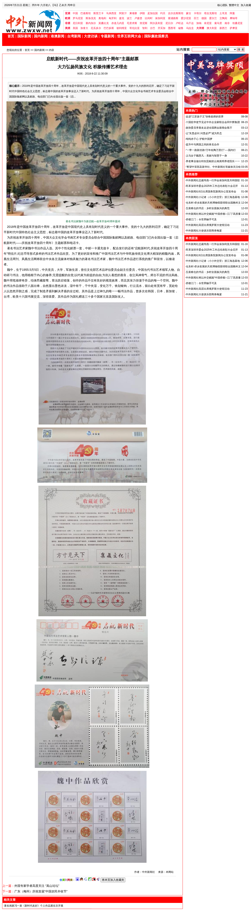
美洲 (67, 28)
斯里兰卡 (98, 13)
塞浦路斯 (173, 18)
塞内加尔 (91, 23)
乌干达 (190, 23)
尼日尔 (169, 23)
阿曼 (232, 13)
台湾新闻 (74, 36)
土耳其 (223, 13)
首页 (11, 36)
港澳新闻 (57, 36)
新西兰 (223, 28)
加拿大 (84, 28)
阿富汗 (123, 13)
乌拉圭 (190, 28)
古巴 (152, 28)
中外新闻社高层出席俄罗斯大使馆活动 (208, 225)
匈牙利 (112, 18)
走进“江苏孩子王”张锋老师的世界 (205, 116)
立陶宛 (223, 18)
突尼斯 (143, 23)
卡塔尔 (197, 13)
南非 (227, 23)
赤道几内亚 (117, 23)
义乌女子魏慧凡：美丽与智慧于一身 (206, 155)
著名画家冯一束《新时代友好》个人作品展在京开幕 (33, 905)
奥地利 (102, 18)
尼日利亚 (78, 23)
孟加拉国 (152, 13)
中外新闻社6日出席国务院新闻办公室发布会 (211, 191)
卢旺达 (179, 23)
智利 (144, 28)
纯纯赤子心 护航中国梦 (199, 138)
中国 (75, 13)
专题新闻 (107, 36)
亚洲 (67, 13)
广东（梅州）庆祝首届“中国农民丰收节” (40, 891)
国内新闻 (41, 36)
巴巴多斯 (109, 28)
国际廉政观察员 (156, 36)
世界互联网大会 (129, 36)
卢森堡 (138, 18)
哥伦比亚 (134, 28)
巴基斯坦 (85, 13)
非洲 (67, 23)
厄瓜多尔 (96, 28)
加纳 (198, 23)
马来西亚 (111, 13)
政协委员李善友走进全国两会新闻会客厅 (209, 127)
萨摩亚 (233, 28)
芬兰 (196, 18)
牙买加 (161, 28)
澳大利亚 (212, 28)
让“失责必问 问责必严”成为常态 (204, 133)
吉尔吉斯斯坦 (175, 13)
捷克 (121, 18)
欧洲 (67, 18)
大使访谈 (91, 36)
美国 (75, 28)
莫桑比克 (103, 23)
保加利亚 (160, 18)
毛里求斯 (132, 23)
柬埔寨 (133, 13)
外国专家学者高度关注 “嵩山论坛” (36, 885)
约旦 (162, 13)
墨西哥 (172, 28)
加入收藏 (246, 5)
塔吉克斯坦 (210, 13)
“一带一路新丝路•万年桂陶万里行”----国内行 (211, 150)
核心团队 (222, 5)
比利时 (149, 18)
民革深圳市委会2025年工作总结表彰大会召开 (212, 185)
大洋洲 (200, 28)
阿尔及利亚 (156, 23)
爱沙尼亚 (186, 18)
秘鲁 (180, 28)
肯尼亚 (208, 23)
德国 (204, 18)
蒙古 (188, 13)
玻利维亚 (121, 28)
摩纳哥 (233, 18)
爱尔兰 (213, 18)
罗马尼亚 (78, 18)
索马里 (218, 23)
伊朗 (142, 13)
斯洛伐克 (91, 18)
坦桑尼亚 (237, 23)
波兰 (129, 18)
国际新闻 (24, 36)
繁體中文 (234, 5)
